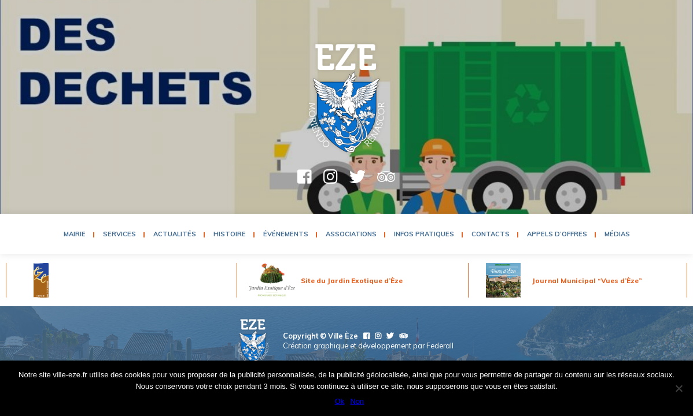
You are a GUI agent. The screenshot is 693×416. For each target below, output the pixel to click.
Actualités (174, 234)
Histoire (229, 234)
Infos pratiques (424, 234)
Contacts (490, 234)
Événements (285, 234)
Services (119, 234)
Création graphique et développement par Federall (368, 345)
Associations (351, 234)
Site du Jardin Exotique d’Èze (352, 280)
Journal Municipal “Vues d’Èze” (587, 280)
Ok (340, 401)
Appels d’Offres (557, 234)
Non (357, 401)
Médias (617, 234)
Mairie (75, 234)
